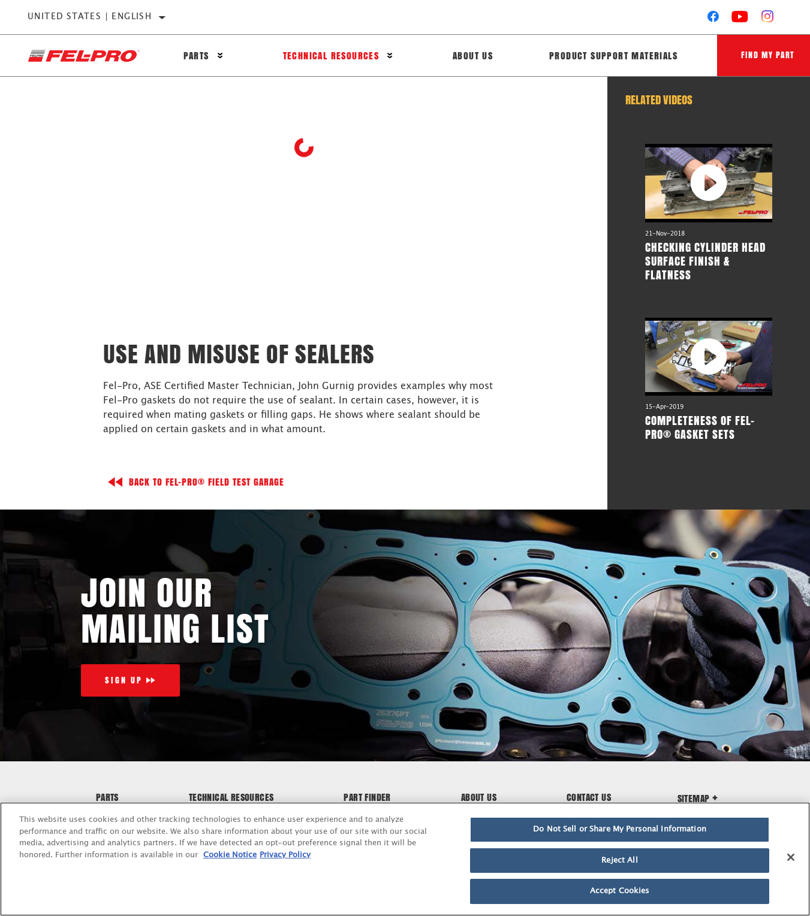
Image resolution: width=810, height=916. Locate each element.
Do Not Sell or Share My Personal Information (619, 829)
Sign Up (124, 680)
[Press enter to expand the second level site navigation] (220, 55)
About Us (473, 55)
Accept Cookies (620, 891)
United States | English (90, 17)
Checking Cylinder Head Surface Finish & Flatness (705, 261)
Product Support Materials (613, 55)
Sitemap (697, 798)
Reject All (619, 860)
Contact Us (589, 797)
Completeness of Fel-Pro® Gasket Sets (700, 427)
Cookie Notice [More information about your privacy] (230, 855)
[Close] (791, 857)
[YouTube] (740, 19)
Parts (196, 55)
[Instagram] (767, 19)
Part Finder (367, 797)
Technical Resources (331, 55)
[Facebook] (713, 19)
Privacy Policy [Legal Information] (285, 855)
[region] (405, 859)
